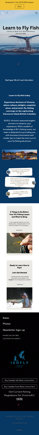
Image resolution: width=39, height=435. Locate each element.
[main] (19, 119)
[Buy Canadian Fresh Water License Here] (19, 386)
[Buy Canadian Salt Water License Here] (19, 380)
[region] (19, 5)
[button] (2, 13)
